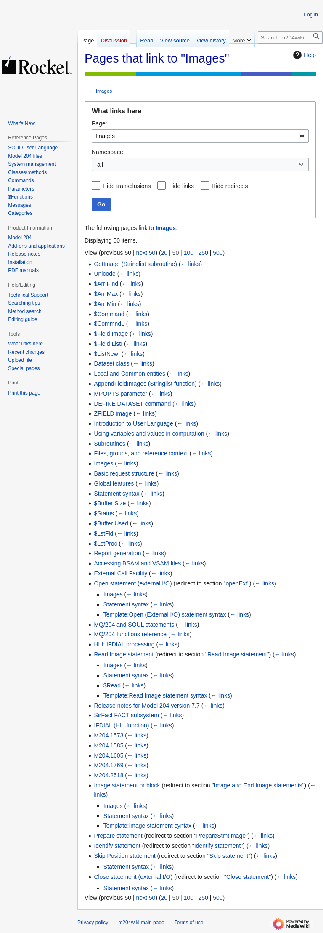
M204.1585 (108, 745)
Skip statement (229, 855)
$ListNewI (106, 353)
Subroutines (109, 443)
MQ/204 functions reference (130, 634)
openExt (236, 583)
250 (203, 252)
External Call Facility (120, 573)
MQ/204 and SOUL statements (134, 624)
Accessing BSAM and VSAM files (137, 563)
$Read (112, 685)
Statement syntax (116, 493)
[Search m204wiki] (290, 37)
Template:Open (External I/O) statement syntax (164, 614)
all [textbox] (100, 164)
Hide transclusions (127, 186)
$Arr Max (106, 293)
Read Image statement (124, 654)
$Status (104, 513)
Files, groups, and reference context (141, 453)
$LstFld (103, 533)
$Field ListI (108, 343)
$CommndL (109, 323)
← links (190, 264)
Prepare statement (118, 835)
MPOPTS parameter (120, 393)
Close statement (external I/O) (133, 876)
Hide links (181, 186)
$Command (109, 314)
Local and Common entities (129, 373)
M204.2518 (108, 775)
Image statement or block (127, 785)
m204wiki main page (141, 922)
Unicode (104, 273)
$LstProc (105, 543)
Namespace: (108, 152)
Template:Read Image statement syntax (155, 695)
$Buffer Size (110, 503)
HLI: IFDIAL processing (124, 644)
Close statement (247, 876)
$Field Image (111, 333)
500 (217, 252)
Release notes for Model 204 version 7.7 (146, 705)
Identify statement (117, 845)
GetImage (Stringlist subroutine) (135, 264)
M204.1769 (108, 765)
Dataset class (111, 363)
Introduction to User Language (133, 423)
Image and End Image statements (258, 785)
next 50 (145, 252)
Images (104, 91)
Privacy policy (92, 922)
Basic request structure (124, 473)
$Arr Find (106, 283)
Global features (114, 483)
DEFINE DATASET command (132, 403)
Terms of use (189, 922)
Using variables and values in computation (149, 433)
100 (188, 252)
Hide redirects (230, 186)
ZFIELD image (113, 413)
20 (164, 252)
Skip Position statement (124, 855)
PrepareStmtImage (221, 835)
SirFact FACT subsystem (126, 715)
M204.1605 (108, 755)
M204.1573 (108, 735)
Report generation (117, 553)
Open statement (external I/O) (133, 583)
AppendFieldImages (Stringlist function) (145, 383)
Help (303, 55)
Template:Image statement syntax (147, 825)
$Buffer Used (111, 523)
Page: (99, 123)
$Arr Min (105, 304)
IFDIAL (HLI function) (121, 725)
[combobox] (200, 136)
